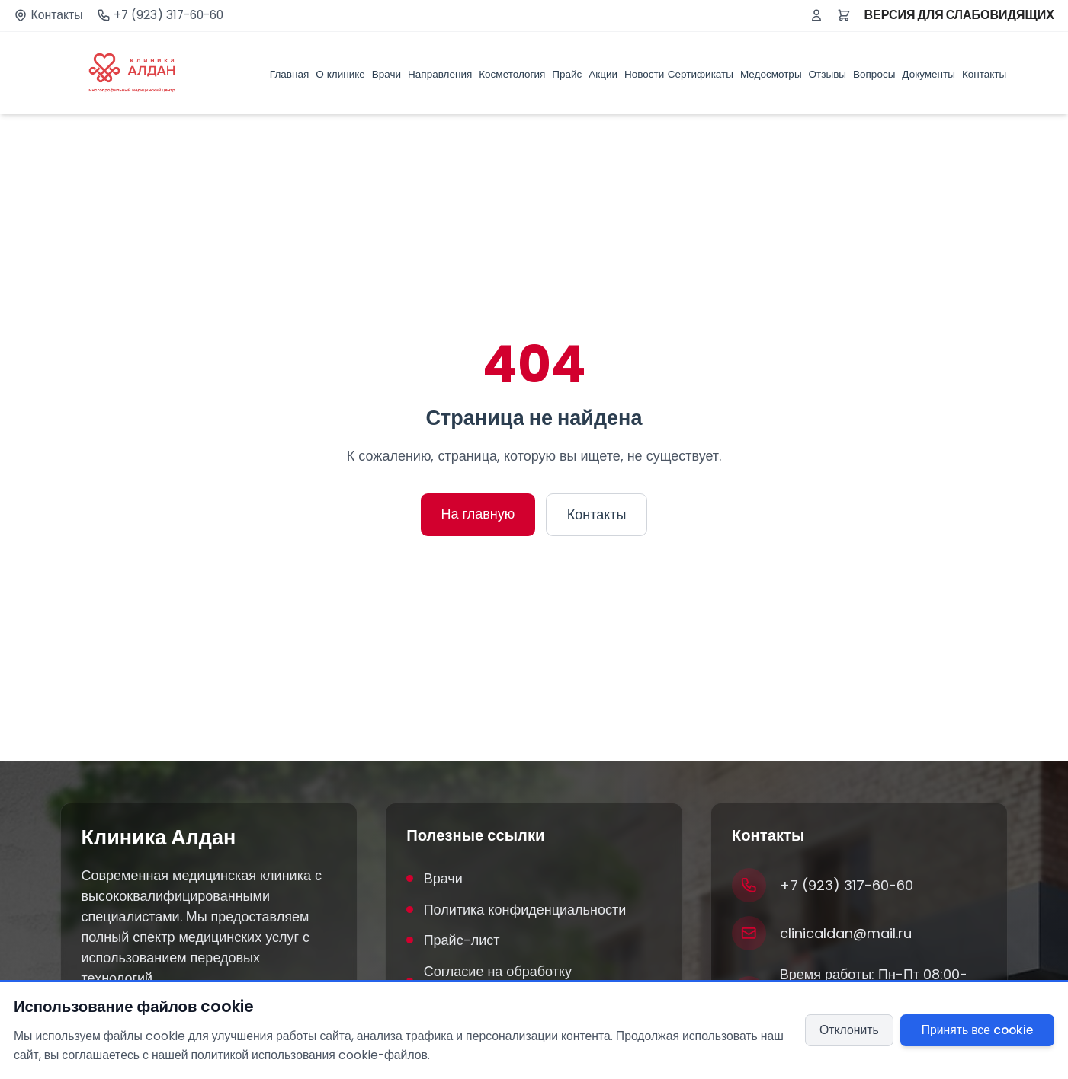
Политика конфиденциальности (516, 909)
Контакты (57, 15)
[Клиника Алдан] (132, 73)
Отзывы (827, 74)
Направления (440, 74)
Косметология (512, 74)
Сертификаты (700, 74)
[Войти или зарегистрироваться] (816, 15)
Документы (928, 74)
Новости (644, 74)
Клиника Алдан (159, 837)
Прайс (567, 74)
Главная (289, 74)
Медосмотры (771, 74)
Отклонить (849, 1030)
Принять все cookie (977, 1030)
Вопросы (874, 74)
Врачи (386, 74)
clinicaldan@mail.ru (846, 933)
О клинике (340, 74)
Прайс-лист (452, 940)
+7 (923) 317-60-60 (168, 15)
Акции (603, 74)
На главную (478, 513)
